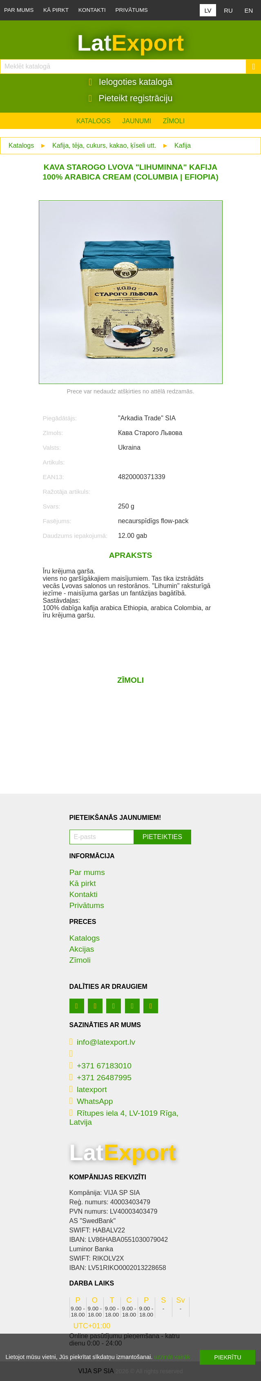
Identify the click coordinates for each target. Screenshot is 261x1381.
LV (207, 10)
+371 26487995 (100, 1077)
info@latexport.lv (102, 1042)
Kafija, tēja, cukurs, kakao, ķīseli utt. (104, 145)
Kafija (182, 145)
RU (228, 10)
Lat (130, 43)
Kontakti (92, 10)
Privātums (132, 10)
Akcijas (81, 949)
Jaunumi (136, 121)
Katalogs (93, 121)
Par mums (18, 10)
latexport (88, 1089)
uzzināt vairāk (172, 1357)
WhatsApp (91, 1101)
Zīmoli (174, 121)
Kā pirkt (56, 10)
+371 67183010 (100, 1065)
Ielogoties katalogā (130, 82)
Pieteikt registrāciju (131, 98)
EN (249, 10)
